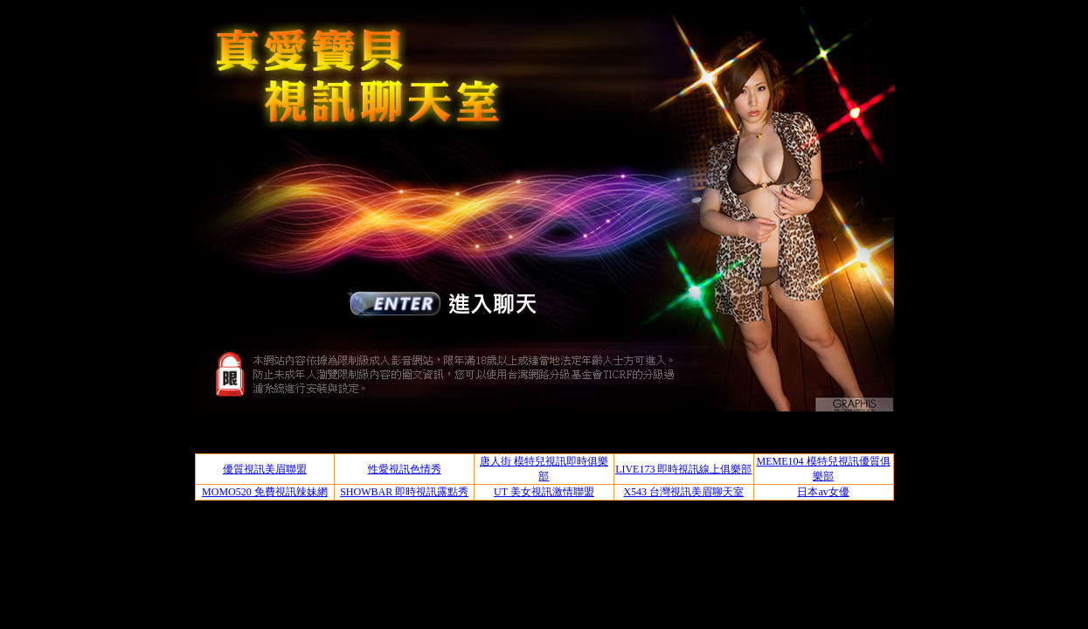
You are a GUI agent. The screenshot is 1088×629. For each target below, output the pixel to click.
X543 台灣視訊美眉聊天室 (683, 492)
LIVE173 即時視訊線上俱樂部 (683, 469)
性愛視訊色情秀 (404, 469)
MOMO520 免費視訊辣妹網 (265, 492)
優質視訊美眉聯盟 (265, 469)
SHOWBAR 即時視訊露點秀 (404, 492)
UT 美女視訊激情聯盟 (544, 492)
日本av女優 (823, 492)
